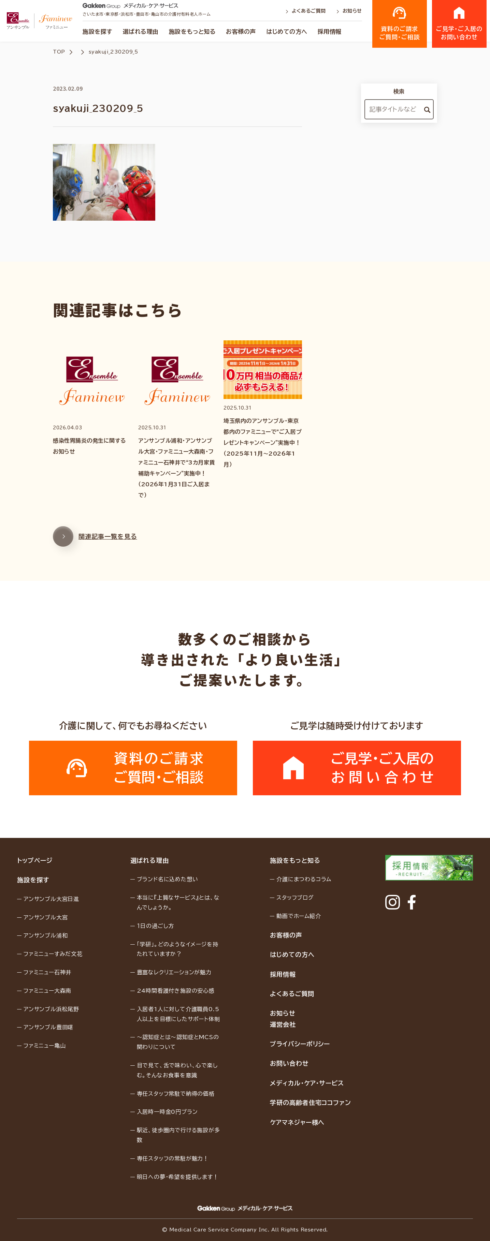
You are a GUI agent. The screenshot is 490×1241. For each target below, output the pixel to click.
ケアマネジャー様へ (297, 1122)
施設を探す (98, 31)
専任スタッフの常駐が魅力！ (173, 1158)
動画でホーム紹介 (298, 916)
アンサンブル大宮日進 (51, 899)
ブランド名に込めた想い (167, 879)
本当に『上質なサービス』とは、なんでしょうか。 (178, 902)
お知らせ (349, 11)
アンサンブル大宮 (46, 917)
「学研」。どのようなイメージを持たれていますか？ (177, 949)
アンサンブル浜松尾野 (51, 1009)
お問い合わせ (289, 1063)
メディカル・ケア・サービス (307, 1083)
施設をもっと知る (192, 31)
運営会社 (283, 1024)
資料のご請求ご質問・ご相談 (399, 23)
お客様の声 (241, 31)
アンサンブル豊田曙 (48, 1027)
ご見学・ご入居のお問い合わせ (459, 23)
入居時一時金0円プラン (167, 1111)
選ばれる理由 (141, 31)
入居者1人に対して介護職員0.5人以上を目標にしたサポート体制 (178, 1014)
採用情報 (330, 31)
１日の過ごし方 (155, 926)
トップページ (34, 860)
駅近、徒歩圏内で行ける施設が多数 (178, 1135)
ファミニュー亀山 (45, 1045)
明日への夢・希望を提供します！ (178, 1177)
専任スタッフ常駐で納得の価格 (176, 1093)
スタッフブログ (295, 897)
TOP (59, 51)
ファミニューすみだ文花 (53, 954)
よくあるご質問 (306, 11)
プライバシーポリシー (300, 1044)
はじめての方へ (286, 31)
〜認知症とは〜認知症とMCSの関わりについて (178, 1042)
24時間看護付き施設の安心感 (176, 990)
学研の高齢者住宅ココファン (310, 1102)
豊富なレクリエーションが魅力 (174, 972)
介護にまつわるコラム (303, 879)
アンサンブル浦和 (46, 935)
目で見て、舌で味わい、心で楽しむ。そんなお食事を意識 (177, 1070)
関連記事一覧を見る (95, 540)
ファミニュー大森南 (47, 990)
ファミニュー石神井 (47, 972)
